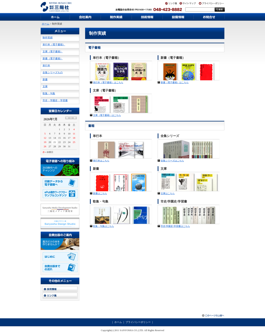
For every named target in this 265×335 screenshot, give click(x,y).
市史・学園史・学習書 (55, 100)
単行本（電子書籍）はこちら (108, 82)
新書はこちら (100, 193)
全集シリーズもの (53, 72)
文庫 (45, 86)
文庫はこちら (168, 193)
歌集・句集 (49, 93)
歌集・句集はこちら (103, 226)
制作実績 (48, 37)
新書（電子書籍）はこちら (175, 82)
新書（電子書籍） (53, 58)
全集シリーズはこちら (172, 160)
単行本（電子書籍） (54, 44)
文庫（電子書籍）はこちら (107, 115)
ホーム (45, 24)
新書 (45, 79)
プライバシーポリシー (138, 322)
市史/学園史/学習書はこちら (175, 226)
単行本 (46, 65)
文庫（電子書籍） (53, 51)
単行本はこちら (101, 160)
